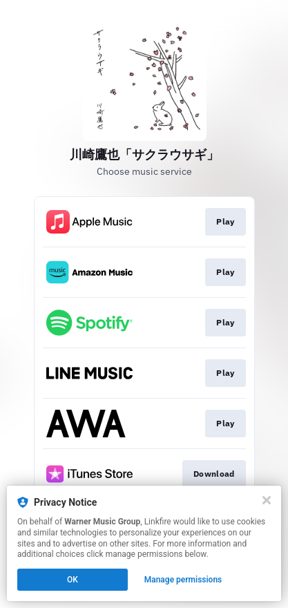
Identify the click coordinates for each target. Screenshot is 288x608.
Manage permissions (183, 580)
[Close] (267, 500)
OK (72, 580)
